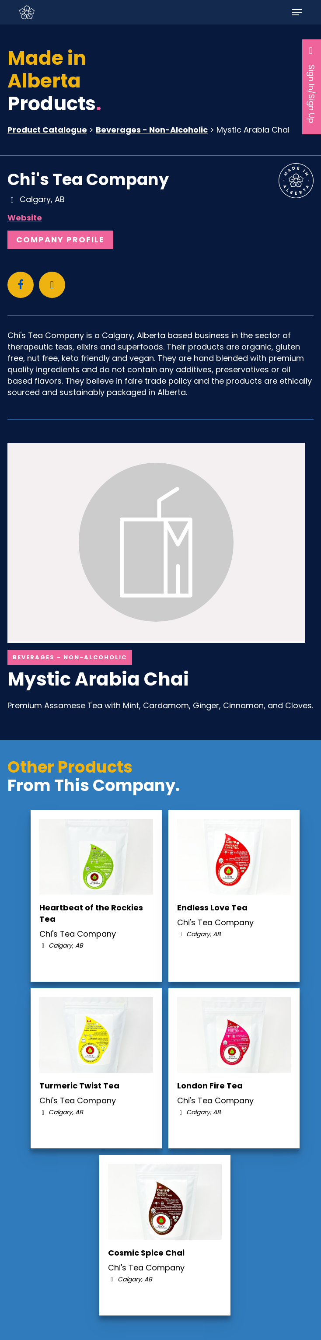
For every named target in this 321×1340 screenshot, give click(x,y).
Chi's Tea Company (88, 179)
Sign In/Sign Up (312, 84)
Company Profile (60, 239)
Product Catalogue (47, 129)
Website (24, 217)
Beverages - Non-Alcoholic (152, 129)
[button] (297, 12)
